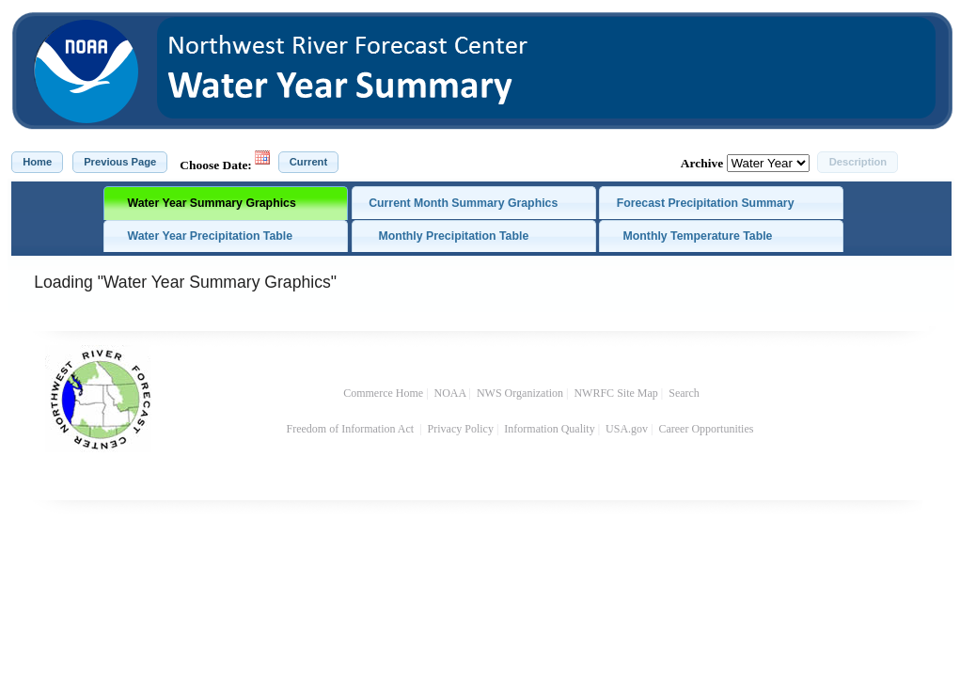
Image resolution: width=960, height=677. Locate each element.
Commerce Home (383, 393)
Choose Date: (216, 165)
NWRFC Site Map (615, 393)
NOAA (450, 393)
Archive (702, 163)
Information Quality (549, 428)
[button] (37, 162)
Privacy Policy (461, 428)
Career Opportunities (707, 428)
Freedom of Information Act (352, 428)
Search (684, 393)
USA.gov (627, 428)
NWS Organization (520, 393)
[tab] (225, 203)
